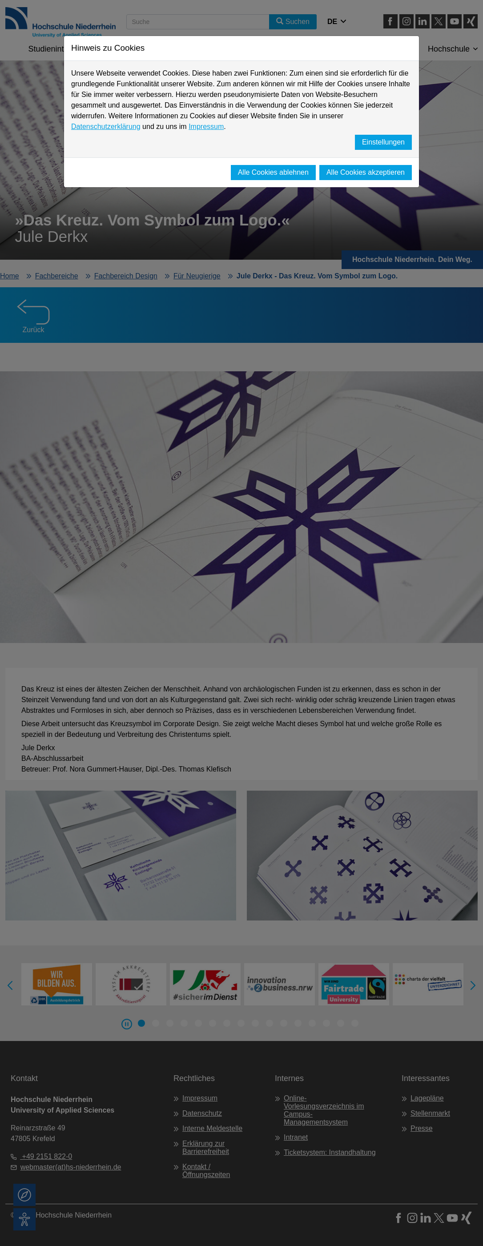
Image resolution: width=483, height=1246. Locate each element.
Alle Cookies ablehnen (273, 172)
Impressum (206, 126)
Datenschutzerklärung (106, 126)
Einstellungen (383, 142)
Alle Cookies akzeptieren (365, 172)
